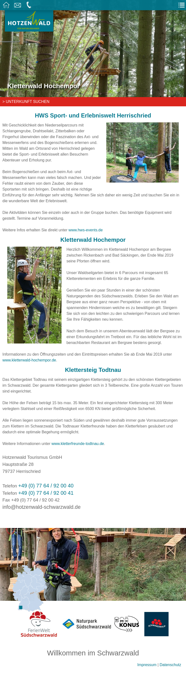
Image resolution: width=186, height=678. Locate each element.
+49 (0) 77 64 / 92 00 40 (45, 486)
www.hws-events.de (86, 230)
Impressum (146, 665)
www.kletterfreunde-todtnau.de (77, 444)
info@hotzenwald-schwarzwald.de (41, 507)
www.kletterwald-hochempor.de (29, 360)
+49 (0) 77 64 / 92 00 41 (45, 493)
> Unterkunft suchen (25, 102)
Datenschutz (170, 665)
